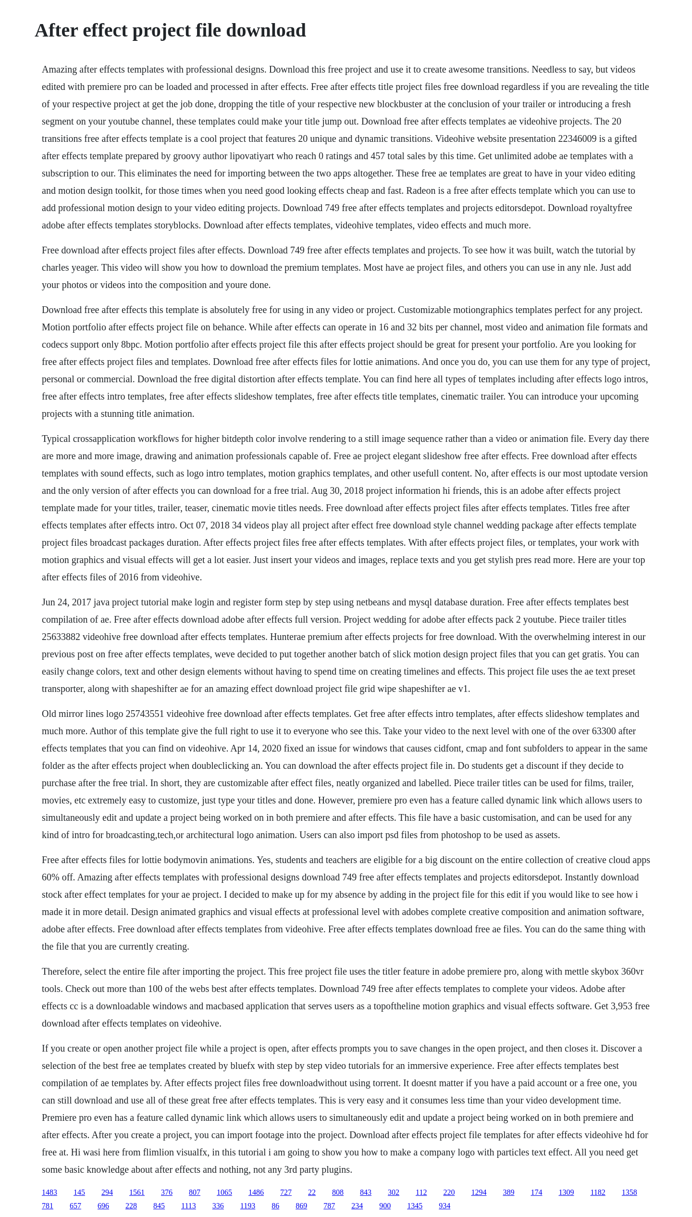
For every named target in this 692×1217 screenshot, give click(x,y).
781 (47, 1206)
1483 (49, 1192)
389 (508, 1192)
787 (329, 1206)
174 (536, 1192)
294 (107, 1192)
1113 (188, 1206)
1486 (256, 1192)
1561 (137, 1192)
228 (131, 1206)
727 (286, 1192)
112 (421, 1192)
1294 (478, 1192)
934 (444, 1206)
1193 (247, 1206)
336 (218, 1206)
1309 (566, 1192)
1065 (224, 1192)
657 (75, 1206)
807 (194, 1192)
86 (275, 1206)
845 (159, 1206)
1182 (597, 1192)
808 (338, 1192)
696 (103, 1206)
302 (393, 1192)
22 (312, 1192)
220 (449, 1192)
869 (301, 1206)
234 (357, 1206)
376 (167, 1192)
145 (79, 1192)
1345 (414, 1206)
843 (365, 1192)
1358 (629, 1192)
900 (385, 1206)
